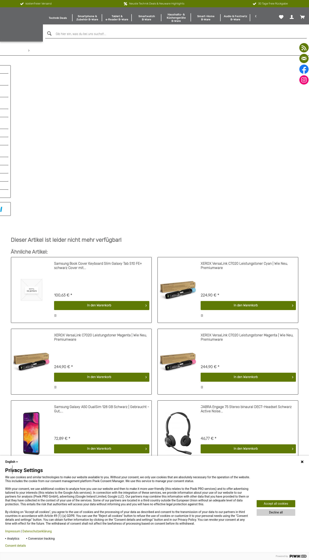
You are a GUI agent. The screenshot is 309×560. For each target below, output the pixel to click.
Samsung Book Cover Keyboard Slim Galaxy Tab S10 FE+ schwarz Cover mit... (98, 101)
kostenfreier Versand (35, 4)
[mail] (304, 58)
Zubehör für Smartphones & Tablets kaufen (184, 438)
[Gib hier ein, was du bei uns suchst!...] (176, 34)
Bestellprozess (21, 432)
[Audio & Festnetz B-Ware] (235, 18)
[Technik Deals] (58, 18)
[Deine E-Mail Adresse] (255, 447)
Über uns (17, 421)
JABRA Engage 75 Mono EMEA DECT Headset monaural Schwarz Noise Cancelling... (96, 316)
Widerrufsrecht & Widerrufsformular (35, 443)
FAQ (13, 427)
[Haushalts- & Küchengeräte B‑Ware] (176, 17)
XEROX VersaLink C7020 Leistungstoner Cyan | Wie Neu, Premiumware (244, 101)
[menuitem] (58, 18)
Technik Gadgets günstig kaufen (176, 432)
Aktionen (17, 455)
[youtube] (304, 47)
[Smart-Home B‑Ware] (206, 18)
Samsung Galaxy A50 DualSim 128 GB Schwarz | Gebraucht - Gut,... (101, 244)
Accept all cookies (276, 503)
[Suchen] (49, 33)
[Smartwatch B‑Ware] (146, 18)
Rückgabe (17, 449)
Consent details (15, 545)
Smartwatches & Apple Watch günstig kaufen (185, 421)
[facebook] (304, 69)
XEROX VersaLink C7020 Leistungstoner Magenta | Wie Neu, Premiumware (100, 173)
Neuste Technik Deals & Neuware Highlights (156, 3)
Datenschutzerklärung (37, 531)
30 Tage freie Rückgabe (270, 4)
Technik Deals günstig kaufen (174, 427)
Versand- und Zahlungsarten (30, 438)
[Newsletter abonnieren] (291, 447)
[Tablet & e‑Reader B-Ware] (117, 18)
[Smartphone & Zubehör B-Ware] (87, 18)
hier (281, 436)
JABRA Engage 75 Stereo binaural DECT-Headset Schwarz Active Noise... (246, 244)
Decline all (276, 512)
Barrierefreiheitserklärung (28, 416)
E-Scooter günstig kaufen (172, 416)
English (12, 461)
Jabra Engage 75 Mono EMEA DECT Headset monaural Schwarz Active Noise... (242, 316)
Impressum (12, 531)
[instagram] (304, 80)
